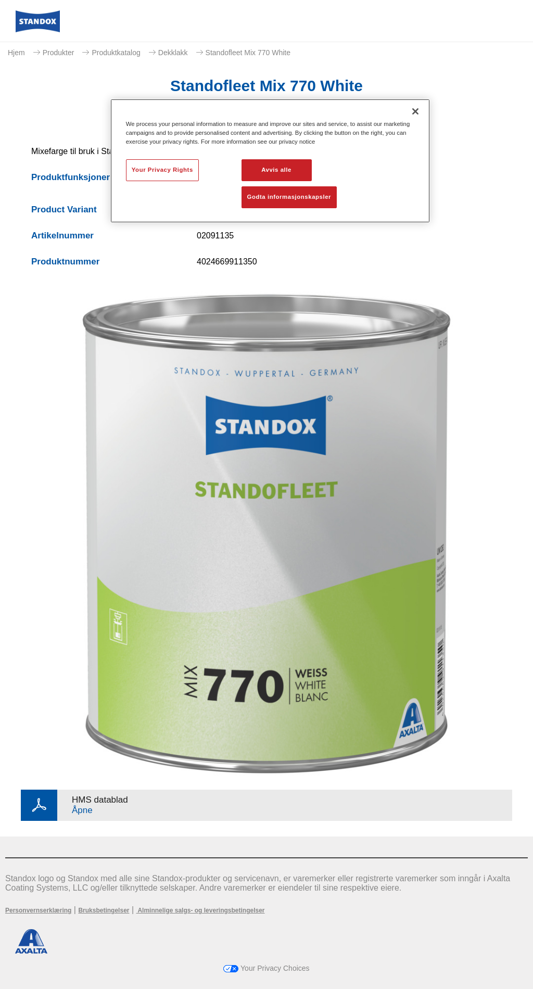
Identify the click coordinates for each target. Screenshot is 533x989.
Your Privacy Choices (266, 968)
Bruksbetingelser (103, 910)
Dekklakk (173, 52)
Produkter (58, 52)
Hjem (16, 52)
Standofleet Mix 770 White (248, 52)
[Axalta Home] (38, 29)
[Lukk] (415, 111)
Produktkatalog (116, 52)
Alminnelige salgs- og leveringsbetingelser (200, 910)
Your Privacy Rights (162, 170)
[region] (270, 161)
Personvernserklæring (38, 910)
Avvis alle (276, 170)
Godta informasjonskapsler (289, 197)
